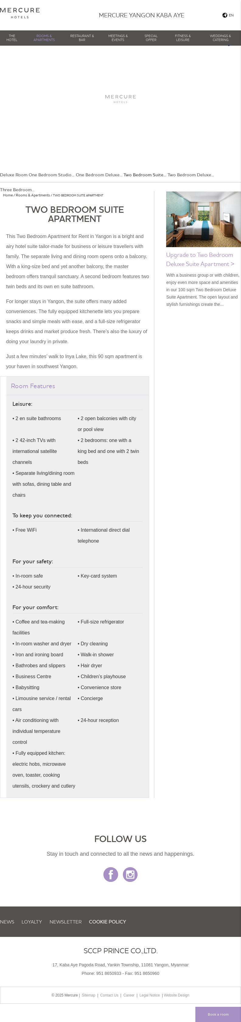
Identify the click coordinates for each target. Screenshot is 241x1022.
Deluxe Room (13, 175)
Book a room (218, 1014)
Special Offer (151, 38)
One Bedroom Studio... (51, 175)
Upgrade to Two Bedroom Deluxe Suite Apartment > (200, 259)
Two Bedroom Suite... (145, 175)
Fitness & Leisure (183, 38)
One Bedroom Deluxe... (99, 175)
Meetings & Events (118, 38)
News (7, 922)
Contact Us (109, 995)
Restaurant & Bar (82, 38)
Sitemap (88, 995)
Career (128, 995)
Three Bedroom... (17, 190)
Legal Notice (150, 995)
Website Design (176, 995)
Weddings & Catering (220, 38)
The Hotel (11, 38)
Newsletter (66, 922)
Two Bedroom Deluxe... (191, 175)
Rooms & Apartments (44, 38)
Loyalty (32, 922)
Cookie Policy (107, 922)
